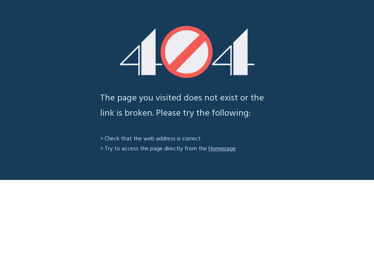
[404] (187, 52)
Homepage (222, 149)
